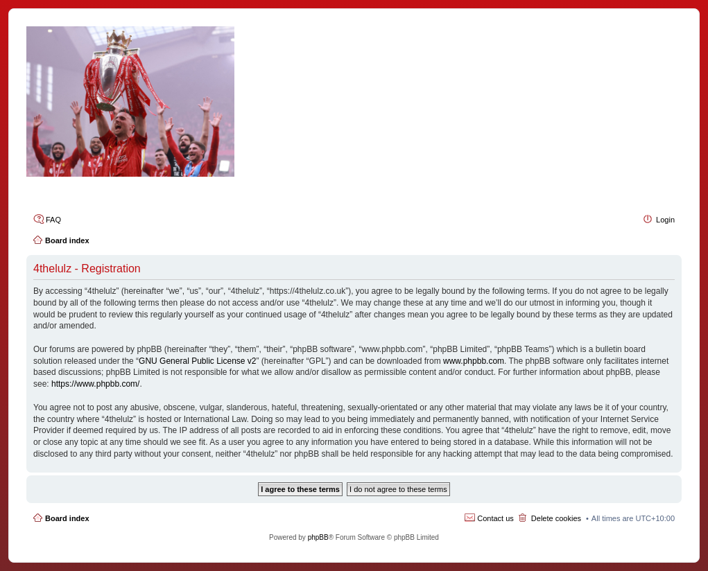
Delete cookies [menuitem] (556, 518)
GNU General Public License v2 (197, 361)
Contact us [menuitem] (495, 518)
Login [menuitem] (665, 220)
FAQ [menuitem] (53, 220)
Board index (67, 518)
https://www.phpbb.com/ (95, 384)
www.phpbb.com (473, 361)
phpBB (318, 537)
